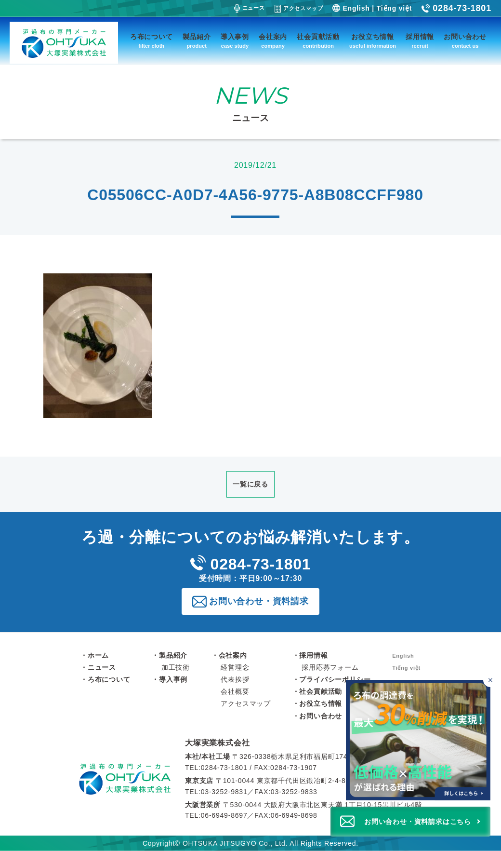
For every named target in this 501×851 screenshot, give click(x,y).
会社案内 (273, 42)
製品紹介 (197, 42)
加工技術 (175, 667)
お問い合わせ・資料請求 (259, 601)
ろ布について (151, 42)
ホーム (98, 655)
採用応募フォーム (330, 667)
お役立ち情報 (372, 42)
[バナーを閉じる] (490, 680)
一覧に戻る (250, 484)
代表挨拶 (235, 679)
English (356, 8)
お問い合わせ (465, 42)
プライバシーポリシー (334, 679)
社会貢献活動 (318, 42)
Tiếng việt (394, 8)
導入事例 (235, 42)
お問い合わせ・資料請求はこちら (417, 821)
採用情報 (420, 42)
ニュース (249, 8)
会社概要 (235, 691)
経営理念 (235, 667)
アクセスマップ (299, 9)
